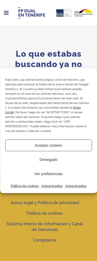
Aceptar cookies (48, 145)
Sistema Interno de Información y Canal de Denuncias (44, 226)
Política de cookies (25, 186)
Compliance (44, 240)
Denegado (48, 159)
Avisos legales (52, 186)
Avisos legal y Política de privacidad (44, 202)
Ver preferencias (48, 173)
